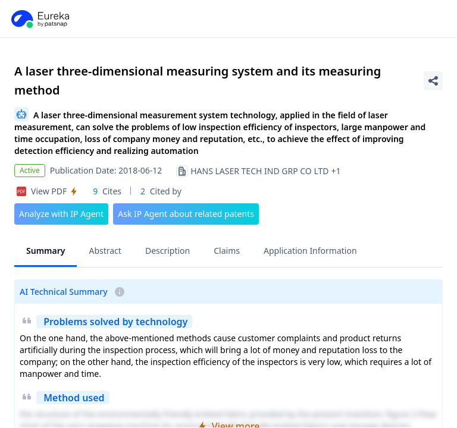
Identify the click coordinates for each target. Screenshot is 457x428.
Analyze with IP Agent (61, 213)
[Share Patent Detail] (433, 80)
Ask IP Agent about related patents (186, 213)
